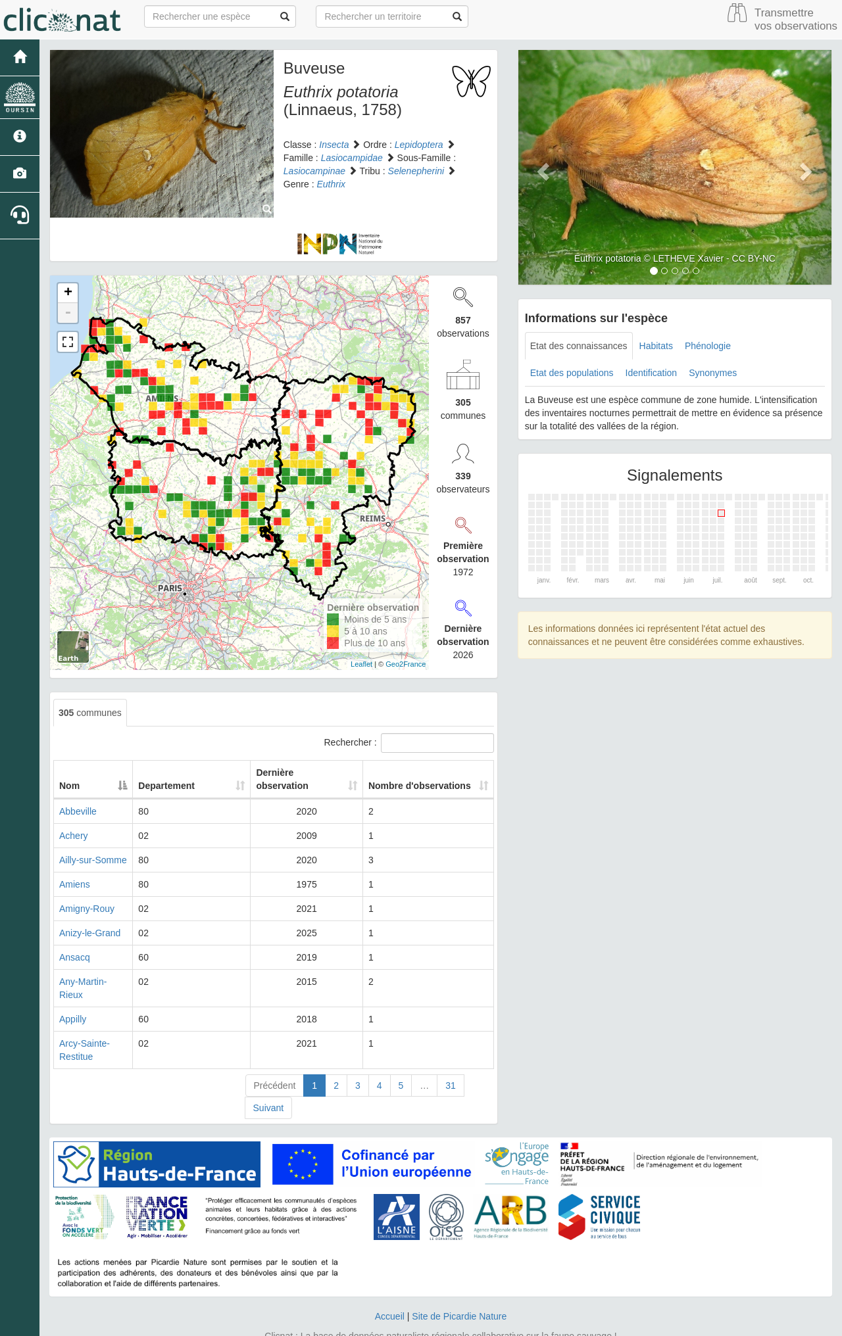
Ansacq (74, 957)
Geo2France (405, 664)
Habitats (656, 346)
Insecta (334, 144)
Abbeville (78, 811)
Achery (73, 835)
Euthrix (330, 184)
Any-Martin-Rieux (94, 981)
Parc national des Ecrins (551, 1323)
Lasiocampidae (352, 158)
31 (450, 1059)
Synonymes (713, 373)
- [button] (67, 313)
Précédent (275, 1059)
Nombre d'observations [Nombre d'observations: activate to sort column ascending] (406, 779)
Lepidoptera (419, 144)
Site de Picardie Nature (459, 1290)
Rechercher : (409, 743)
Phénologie (708, 346)
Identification (652, 373)
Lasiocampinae (314, 171)
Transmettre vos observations (796, 19)
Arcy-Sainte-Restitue (101, 1030)
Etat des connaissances (579, 346)
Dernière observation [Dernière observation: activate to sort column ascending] (285, 779)
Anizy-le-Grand (89, 933)
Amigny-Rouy (86, 908)
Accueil (390, 1290)
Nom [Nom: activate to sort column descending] (69, 785)
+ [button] (68, 293)
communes (90, 712)
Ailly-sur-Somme (93, 860)
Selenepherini (416, 171)
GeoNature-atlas (392, 1323)
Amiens (74, 884)
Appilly (72, 1006)
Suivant (268, 1081)
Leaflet (361, 664)
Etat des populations (572, 373)
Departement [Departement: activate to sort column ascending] (205, 785)
